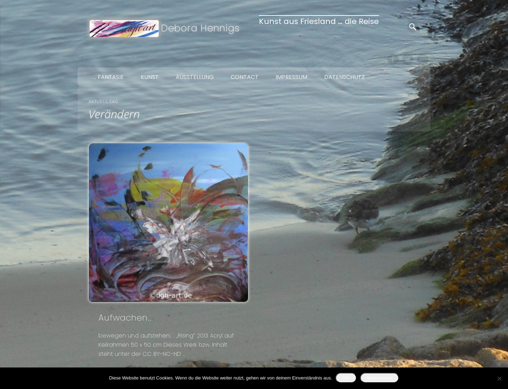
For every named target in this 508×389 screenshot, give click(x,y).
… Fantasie (108, 77)
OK (346, 378)
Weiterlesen (379, 378)
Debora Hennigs (200, 28)
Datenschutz (344, 77)
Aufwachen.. (124, 317)
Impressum (291, 77)
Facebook (393, 59)
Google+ (422, 59)
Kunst (150, 77)
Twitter (407, 59)
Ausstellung (195, 77)
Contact (245, 77)
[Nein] (499, 378)
